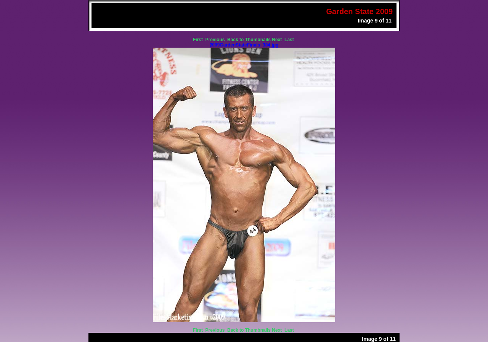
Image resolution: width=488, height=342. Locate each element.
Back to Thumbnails (249, 39)
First (198, 39)
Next (277, 39)
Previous (215, 39)
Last (289, 39)
